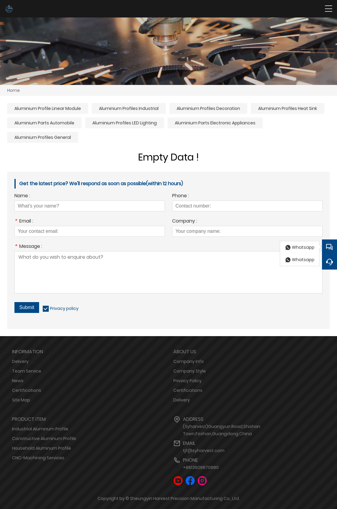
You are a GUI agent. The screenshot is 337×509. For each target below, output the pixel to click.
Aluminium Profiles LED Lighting (124, 123)
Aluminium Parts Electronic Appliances (215, 123)
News (17, 381)
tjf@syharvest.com (203, 451)
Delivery (20, 361)
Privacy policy (64, 308)
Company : (184, 221)
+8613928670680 (201, 467)
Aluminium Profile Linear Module (47, 108)
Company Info (188, 361)
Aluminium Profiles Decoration (208, 108)
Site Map (21, 400)
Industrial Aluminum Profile (40, 429)
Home (13, 90)
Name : (22, 196)
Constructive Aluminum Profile (44, 439)
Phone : (180, 196)
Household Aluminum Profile (41, 448)
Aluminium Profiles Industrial (129, 108)
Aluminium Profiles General (42, 137)
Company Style (189, 371)
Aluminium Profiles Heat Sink (287, 108)
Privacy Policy (187, 381)
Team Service (26, 371)
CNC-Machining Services (38, 458)
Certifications (26, 390)
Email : (23, 221)
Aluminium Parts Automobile (44, 123)
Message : (28, 247)
